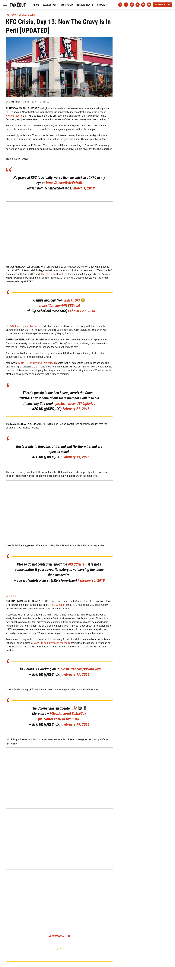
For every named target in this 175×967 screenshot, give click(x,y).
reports (14, 115)
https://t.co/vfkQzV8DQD (64, 183)
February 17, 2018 (76, 674)
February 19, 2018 (76, 457)
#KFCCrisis (76, 564)
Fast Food (66, 4)
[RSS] (149, 4)
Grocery (102, 4)
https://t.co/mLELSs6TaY (68, 713)
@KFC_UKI (72, 300)
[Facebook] (120, 4)
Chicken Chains (27, 15)
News (36, 4)
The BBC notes (49, 274)
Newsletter (162, 4)
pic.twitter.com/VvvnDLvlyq (81, 669)
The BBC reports (58, 604)
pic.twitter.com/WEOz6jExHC (59, 719)
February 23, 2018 (81, 311)
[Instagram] (132, 4)
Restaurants (85, 4)
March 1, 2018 (84, 188)
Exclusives (50, 4)
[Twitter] (126, 4)
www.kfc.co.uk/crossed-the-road (51, 642)
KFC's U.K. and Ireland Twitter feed (24, 326)
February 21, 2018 (76, 409)
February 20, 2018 (91, 580)
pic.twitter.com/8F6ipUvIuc (75, 403)
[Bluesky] (143, 4)
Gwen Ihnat (14, 101)
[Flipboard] (137, 4)
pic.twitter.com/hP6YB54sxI (59, 305)
